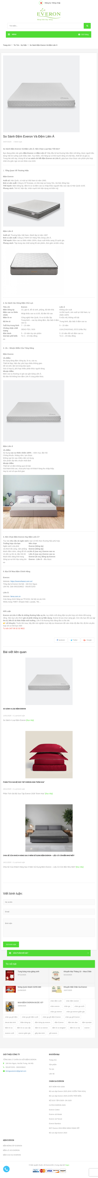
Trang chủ (53, 1060)
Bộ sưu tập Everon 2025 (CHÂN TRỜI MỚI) (65, 1096)
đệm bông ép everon (42, 1022)
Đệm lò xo (9, 1028)
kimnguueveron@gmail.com (16, 1071)
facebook (61, 640)
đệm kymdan (87, 1022)
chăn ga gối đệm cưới (30, 1017)
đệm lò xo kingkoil (58, 1028)
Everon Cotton (54, 1110)
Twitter (75, 640)
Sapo (67, 1165)
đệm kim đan (73, 1022)
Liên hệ (51, 1074)
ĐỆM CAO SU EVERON (12, 1155)
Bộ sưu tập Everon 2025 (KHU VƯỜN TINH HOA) (67, 1091)
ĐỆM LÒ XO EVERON (11, 1150)
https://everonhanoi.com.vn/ (21, 581)
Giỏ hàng (85, 34)
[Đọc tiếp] (30, 720)
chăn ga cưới (79, 1006)
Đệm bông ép (25, 1022)
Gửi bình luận (11, 944)
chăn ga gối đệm (11, 1017)
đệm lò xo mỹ (75, 1028)
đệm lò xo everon (41, 1028)
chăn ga (67, 1006)
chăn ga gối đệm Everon (52, 1017)
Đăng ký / (48, 3)
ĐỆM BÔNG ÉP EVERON (12, 1146)
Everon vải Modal (55, 1114)
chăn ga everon (56, 1012)
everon (87, 1028)
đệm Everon (59, 1022)
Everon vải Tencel (55, 1119)
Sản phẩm (53, 1064)
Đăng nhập (56, 3)
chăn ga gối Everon (72, 1017)
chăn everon (55, 1006)
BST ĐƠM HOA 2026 (57, 1087)
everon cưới (9, 1033)
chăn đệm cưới (56, 1001)
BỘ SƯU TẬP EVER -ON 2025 (60, 1100)
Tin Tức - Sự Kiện (20, 45)
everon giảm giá (24, 1033)
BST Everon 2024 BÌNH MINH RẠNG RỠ (64, 1128)
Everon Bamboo (55, 1123)
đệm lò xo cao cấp (23, 1028)
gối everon (53, 1033)
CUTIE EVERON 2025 (57, 1105)
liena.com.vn (15, 596)
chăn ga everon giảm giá (75, 1012)
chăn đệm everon (72, 1001)
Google (89, 640)
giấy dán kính (40, 1033)
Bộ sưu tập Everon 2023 (58, 1133)
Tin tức (51, 1069)
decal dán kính (10, 1022)
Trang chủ (7, 45)
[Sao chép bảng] (4, 339)
